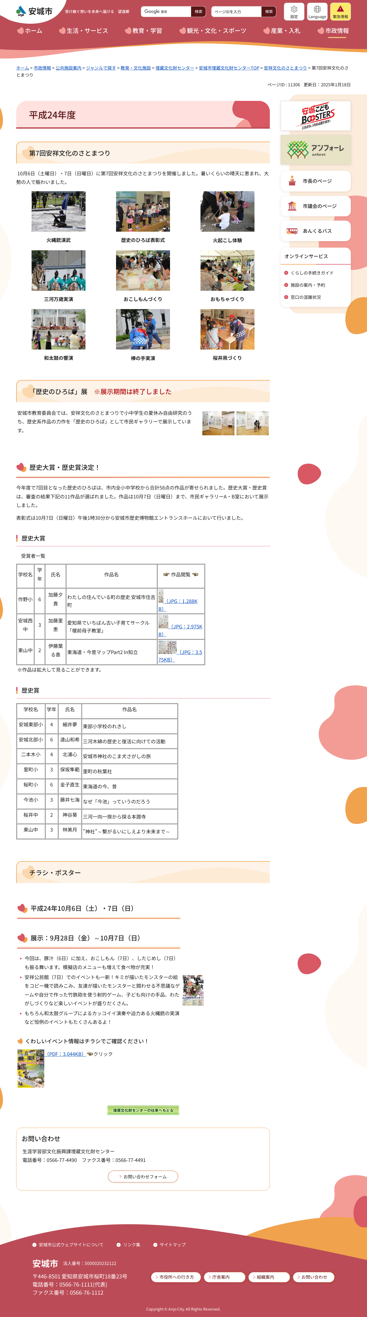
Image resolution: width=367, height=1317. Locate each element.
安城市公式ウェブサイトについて (71, 1244)
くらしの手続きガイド (312, 272)
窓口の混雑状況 (306, 297)
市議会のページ (320, 205)
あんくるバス (317, 230)
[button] (294, 11)
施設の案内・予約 (308, 285)
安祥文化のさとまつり (285, 67)
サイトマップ (173, 1244)
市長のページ (317, 180)
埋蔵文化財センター (174, 67)
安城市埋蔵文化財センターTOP (229, 67)
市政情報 (42, 67)
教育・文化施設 (136, 67)
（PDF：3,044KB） (51, 1053)
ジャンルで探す (101, 67)
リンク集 (131, 1244)
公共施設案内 (68, 67)
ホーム (22, 67)
